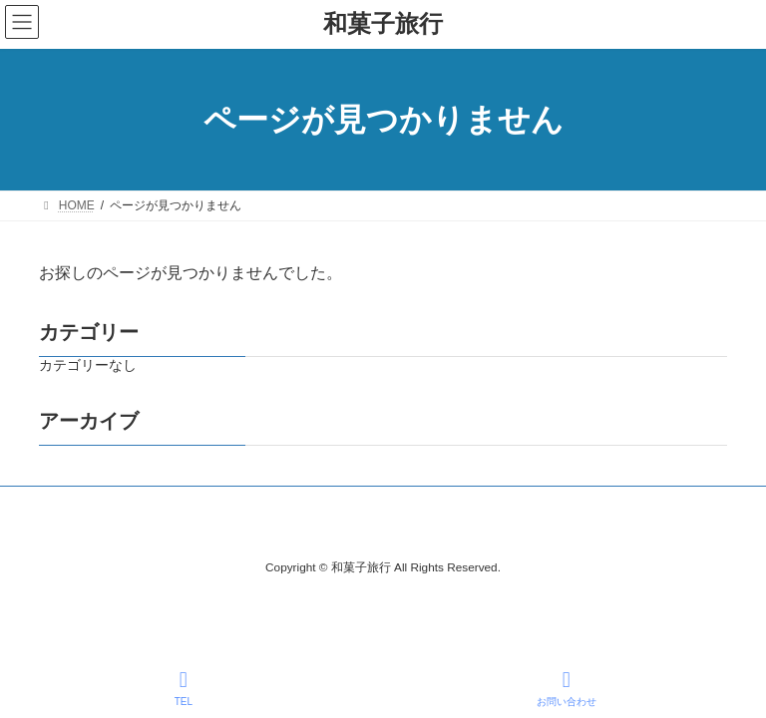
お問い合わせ (566, 688)
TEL (183, 688)
